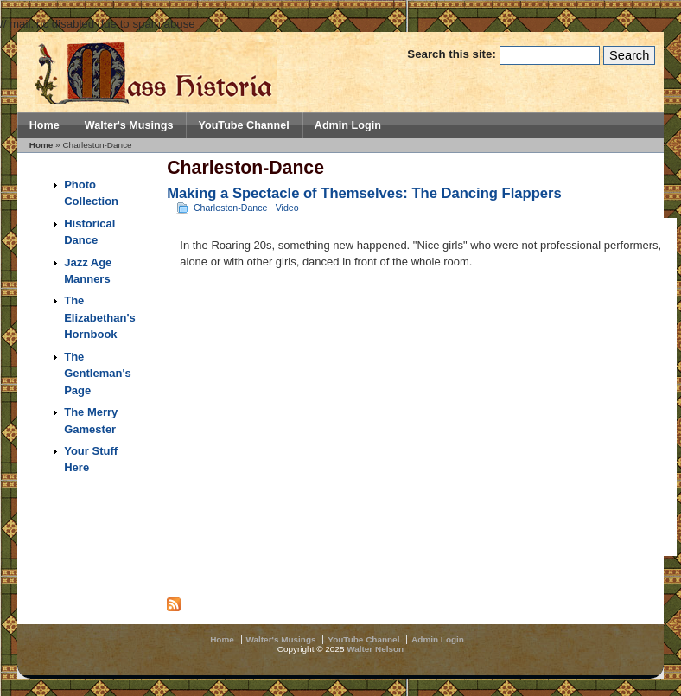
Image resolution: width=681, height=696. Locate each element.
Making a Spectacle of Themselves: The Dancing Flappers (364, 193)
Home (44, 125)
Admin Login (348, 125)
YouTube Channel (243, 125)
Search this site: (453, 54)
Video (287, 207)
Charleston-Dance (231, 207)
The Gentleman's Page (97, 373)
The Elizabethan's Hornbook (100, 317)
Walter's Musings (129, 125)
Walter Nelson (375, 649)
